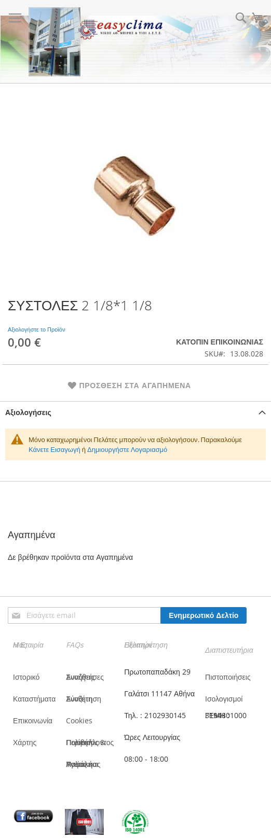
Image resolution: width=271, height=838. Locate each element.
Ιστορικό (26, 677)
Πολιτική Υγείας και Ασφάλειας (83, 764)
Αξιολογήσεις (28, 412)
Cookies (79, 720)
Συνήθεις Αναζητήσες (85, 677)
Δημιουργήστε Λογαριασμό (127, 449)
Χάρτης (24, 742)
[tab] (135, 412)
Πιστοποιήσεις (228, 677)
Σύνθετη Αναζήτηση (83, 699)
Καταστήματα (34, 699)
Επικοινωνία (32, 720)
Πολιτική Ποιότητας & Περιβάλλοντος (90, 742)
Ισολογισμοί (223, 699)
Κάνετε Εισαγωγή (54, 449)
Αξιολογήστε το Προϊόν (36, 329)
